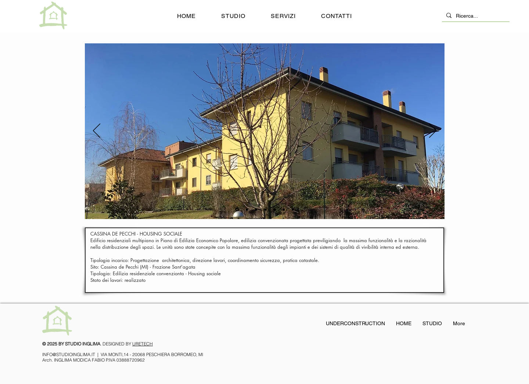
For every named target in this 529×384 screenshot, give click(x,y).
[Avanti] (432, 131)
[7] (265, 209)
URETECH (142, 344)
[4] (274, 209)
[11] (247, 209)
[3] (256, 209)
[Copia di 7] (293, 209)
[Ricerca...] (475, 16)
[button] (283, 16)
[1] (237, 209)
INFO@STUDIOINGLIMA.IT (68, 354)
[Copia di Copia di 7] (284, 209)
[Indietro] (96, 131)
